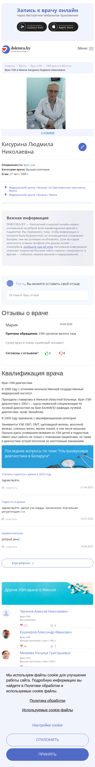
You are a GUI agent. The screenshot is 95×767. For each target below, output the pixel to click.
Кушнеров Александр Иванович (46, 632)
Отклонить (47, 740)
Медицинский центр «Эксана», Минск (33, 194)
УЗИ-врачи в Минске (37, 589)
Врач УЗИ (29, 164)
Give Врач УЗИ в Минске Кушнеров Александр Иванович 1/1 (21, 646)
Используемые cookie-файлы (47, 710)
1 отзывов (47, 132)
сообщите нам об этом (38, 246)
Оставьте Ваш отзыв (47, 295)
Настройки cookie (47, 725)
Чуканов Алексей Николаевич (44, 611)
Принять (47, 754)
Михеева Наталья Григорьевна (45, 653)
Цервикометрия (12, 533)
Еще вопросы (24, 563)
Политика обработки (47, 701)
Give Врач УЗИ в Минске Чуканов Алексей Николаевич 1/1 (21, 625)
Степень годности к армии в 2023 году (26, 474)
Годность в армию (14, 502)
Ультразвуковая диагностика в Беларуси (46, 453)
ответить (11, 488)
